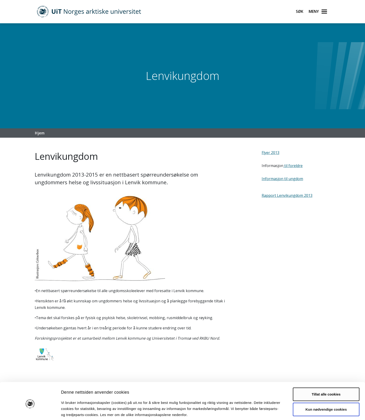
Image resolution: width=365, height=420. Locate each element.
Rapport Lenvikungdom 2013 (287, 195)
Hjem (39, 133)
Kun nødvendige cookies (326, 390)
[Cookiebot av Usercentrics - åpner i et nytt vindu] (30, 410)
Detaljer (247, 411)
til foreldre (293, 165)
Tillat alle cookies (326, 375)
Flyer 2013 (270, 152)
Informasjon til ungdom (282, 178)
